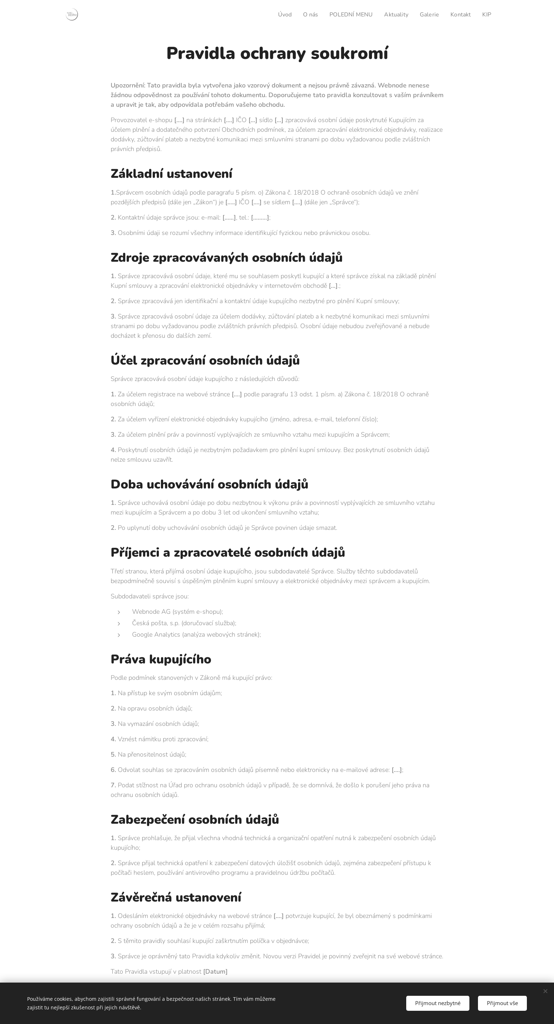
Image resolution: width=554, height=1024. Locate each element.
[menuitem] (277, 15)
